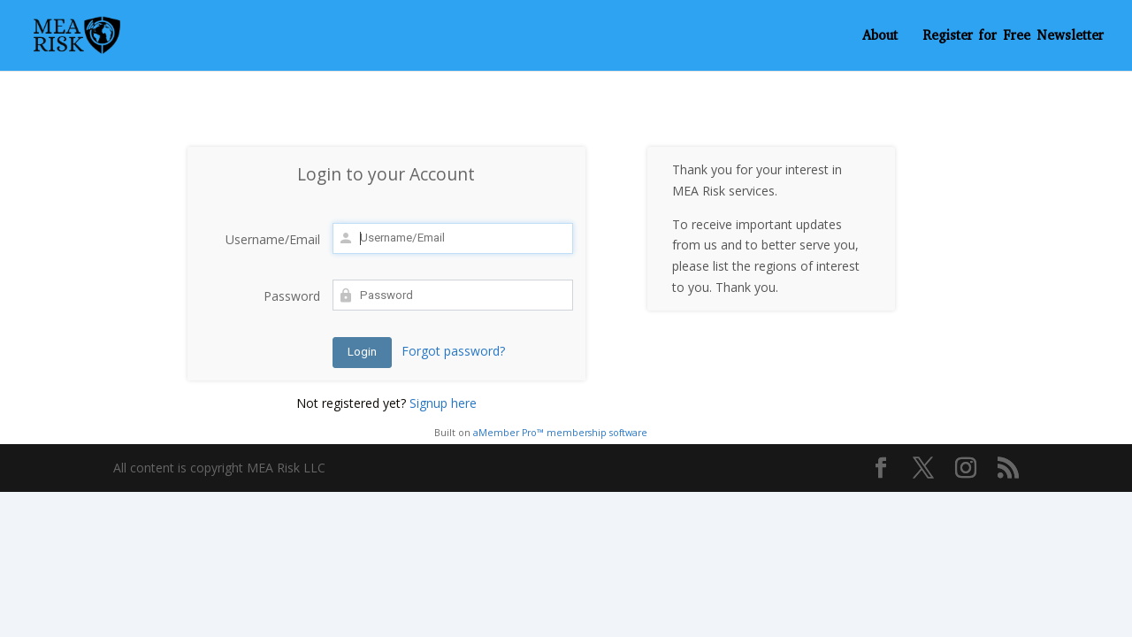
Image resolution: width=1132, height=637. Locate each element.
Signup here (443, 403)
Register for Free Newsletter (1013, 36)
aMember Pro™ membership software (560, 432)
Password (292, 296)
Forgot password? (453, 350)
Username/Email (273, 239)
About (880, 36)
